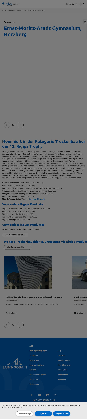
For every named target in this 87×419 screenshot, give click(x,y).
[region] (43, 410)
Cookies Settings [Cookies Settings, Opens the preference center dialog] (24, 414)
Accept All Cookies (62, 414)
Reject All (43, 414)
